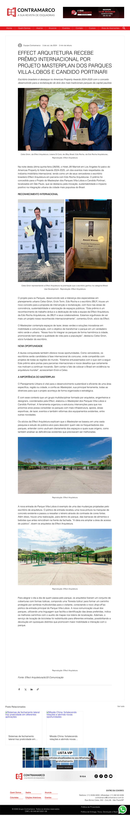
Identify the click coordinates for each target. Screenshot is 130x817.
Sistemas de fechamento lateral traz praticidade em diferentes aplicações (22, 738)
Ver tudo (120, 706)
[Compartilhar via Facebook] (19, 689)
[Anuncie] (51, 792)
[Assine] (32, 792)
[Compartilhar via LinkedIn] (31, 689)
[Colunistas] (16, 797)
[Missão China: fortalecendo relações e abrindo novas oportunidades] (65, 721)
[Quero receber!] (65, 767)
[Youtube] (110, 776)
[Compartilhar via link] (38, 689)
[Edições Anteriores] (33, 797)
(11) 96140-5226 (117, 795)
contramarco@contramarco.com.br (109, 797)
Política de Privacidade (90, 807)
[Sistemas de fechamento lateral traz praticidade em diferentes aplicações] (23, 721)
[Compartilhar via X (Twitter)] (25, 689)
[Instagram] (96, 776)
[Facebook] (101, 776)
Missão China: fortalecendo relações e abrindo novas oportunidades (64, 738)
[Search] (124, 28)
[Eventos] (51, 797)
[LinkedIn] (106, 776)
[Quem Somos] (19, 792)
